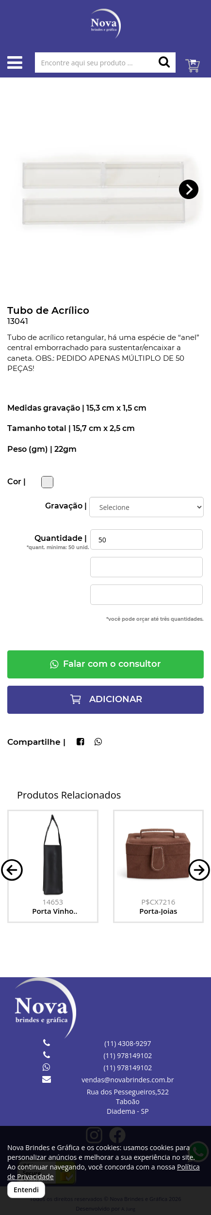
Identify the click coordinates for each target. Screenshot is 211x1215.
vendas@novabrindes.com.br (127, 1079)
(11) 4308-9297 (127, 1043)
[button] (189, 190)
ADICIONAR (105, 699)
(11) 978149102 (127, 1055)
